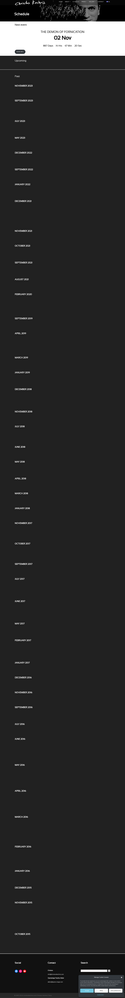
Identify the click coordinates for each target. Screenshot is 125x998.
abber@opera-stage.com (55, 982)
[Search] (109, 971)
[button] (121, 977)
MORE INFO (20, 51)
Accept (87, 990)
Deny (101, 990)
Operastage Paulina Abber (56, 978)
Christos (50, 970)
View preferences (116, 990)
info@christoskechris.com (56, 974)
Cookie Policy (100, 994)
